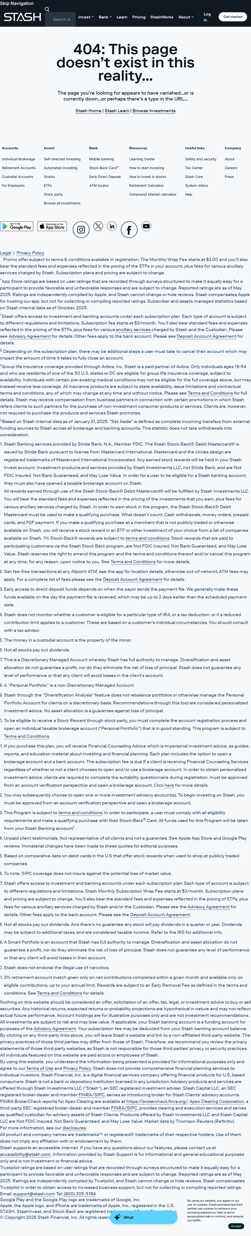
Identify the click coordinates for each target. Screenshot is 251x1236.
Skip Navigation (17, 3)
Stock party (53, 194)
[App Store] (52, 226)
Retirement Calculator (146, 185)
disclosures (74, 1128)
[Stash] (22, 17)
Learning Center (142, 159)
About (230, 159)
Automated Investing (60, 168)
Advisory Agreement (30, 336)
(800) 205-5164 (80, 1194)
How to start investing (146, 168)
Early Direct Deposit (105, 177)
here (169, 785)
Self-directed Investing (62, 159)
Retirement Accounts (19, 168)
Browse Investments (154, 110)
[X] (98, 229)
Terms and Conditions (210, 393)
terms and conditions (147, 538)
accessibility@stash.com (25, 1154)
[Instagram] (81, 229)
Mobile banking (101, 159)
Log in (207, 17)
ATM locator (99, 185)
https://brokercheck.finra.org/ (157, 1101)
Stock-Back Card (103, 167)
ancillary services (133, 329)
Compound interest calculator (152, 194)
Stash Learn (117, 110)
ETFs (48, 185)
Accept (236, 1226)
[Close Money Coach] (143, 1225)
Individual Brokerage (18, 159)
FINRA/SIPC (91, 1095)
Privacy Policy (30, 253)
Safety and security (200, 159)
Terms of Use (39, 1068)
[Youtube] (146, 229)
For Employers (13, 185)
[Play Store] (16, 226)
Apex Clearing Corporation (216, 1101)
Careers (231, 168)
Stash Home (88, 110)
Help (188, 194)
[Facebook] (129, 229)
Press (229, 177)
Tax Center (194, 168)
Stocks (49, 177)
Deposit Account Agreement (206, 336)
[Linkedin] (112, 229)
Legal (5, 253)
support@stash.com (34, 1194)
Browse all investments (62, 203)
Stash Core (194, 177)
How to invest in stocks (147, 177)
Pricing (139, 16)
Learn (122, 16)
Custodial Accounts (17, 177)
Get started (233, 16)
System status (196, 185)
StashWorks (162, 16)
